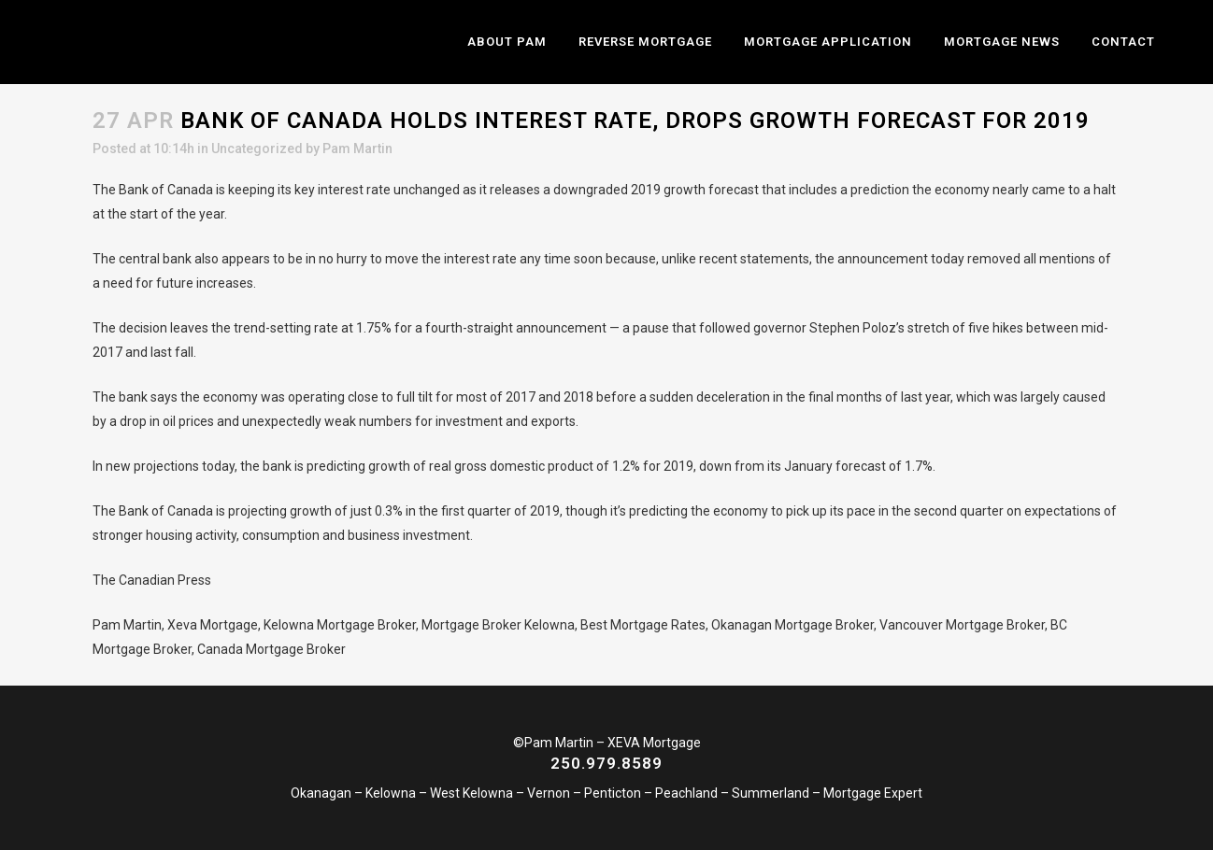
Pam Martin (357, 148)
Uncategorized (257, 148)
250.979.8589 (606, 763)
